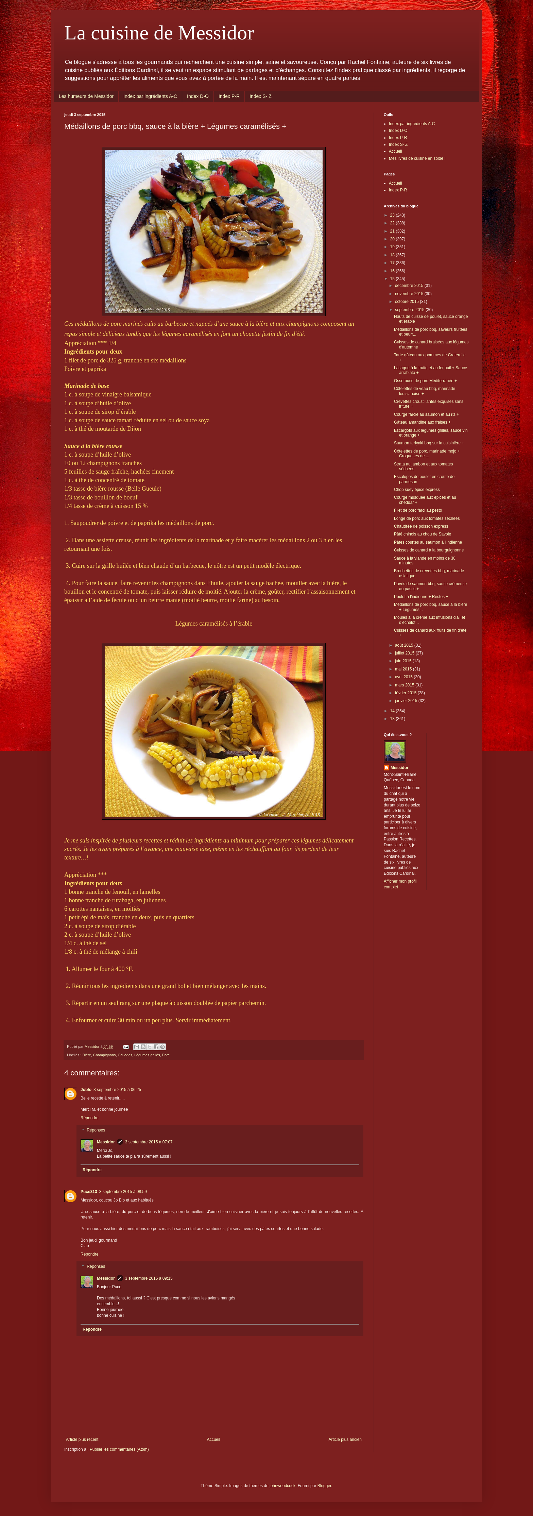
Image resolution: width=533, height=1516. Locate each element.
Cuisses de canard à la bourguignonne (429, 550)
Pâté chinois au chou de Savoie (422, 534)
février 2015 (406, 693)
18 (393, 255)
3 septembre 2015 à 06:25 (117, 1089)
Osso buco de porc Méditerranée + (425, 380)
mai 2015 (404, 669)
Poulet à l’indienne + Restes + (421, 596)
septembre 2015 (410, 309)
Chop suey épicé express (417, 489)
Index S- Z (261, 96)
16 (393, 271)
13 (393, 718)
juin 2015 (404, 661)
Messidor (106, 1142)
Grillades (125, 1055)
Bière (87, 1055)
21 (393, 231)
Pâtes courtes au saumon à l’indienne (428, 542)
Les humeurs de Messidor (86, 96)
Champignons (104, 1055)
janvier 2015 (406, 700)
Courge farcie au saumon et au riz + (426, 414)
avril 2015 (404, 677)
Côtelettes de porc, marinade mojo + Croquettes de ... (427, 453)
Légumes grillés (147, 1055)
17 (393, 262)
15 (393, 278)
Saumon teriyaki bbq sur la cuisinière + (429, 443)
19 (393, 246)
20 (393, 239)
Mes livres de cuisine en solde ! (417, 158)
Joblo (86, 1089)
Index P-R (229, 96)
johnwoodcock (282, 1485)
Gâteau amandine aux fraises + (422, 422)
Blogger (324, 1485)
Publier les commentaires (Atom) (119, 1449)
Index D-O (198, 96)
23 (393, 215)
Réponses (96, 1130)
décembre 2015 (410, 285)
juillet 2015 (405, 653)
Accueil (213, 1439)
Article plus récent (82, 1439)
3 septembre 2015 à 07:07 (149, 1142)
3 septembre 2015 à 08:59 (123, 1191)
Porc (166, 1055)
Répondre (90, 1117)
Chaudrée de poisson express (421, 526)
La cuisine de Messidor (159, 32)
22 (393, 223)
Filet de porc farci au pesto (418, 510)
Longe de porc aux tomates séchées (427, 518)
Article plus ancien (345, 1439)
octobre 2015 (407, 301)
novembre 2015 (410, 293)
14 (393, 711)
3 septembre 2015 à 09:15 (149, 1278)
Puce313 (89, 1191)
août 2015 (404, 645)
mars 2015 (405, 685)
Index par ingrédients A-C (150, 96)
